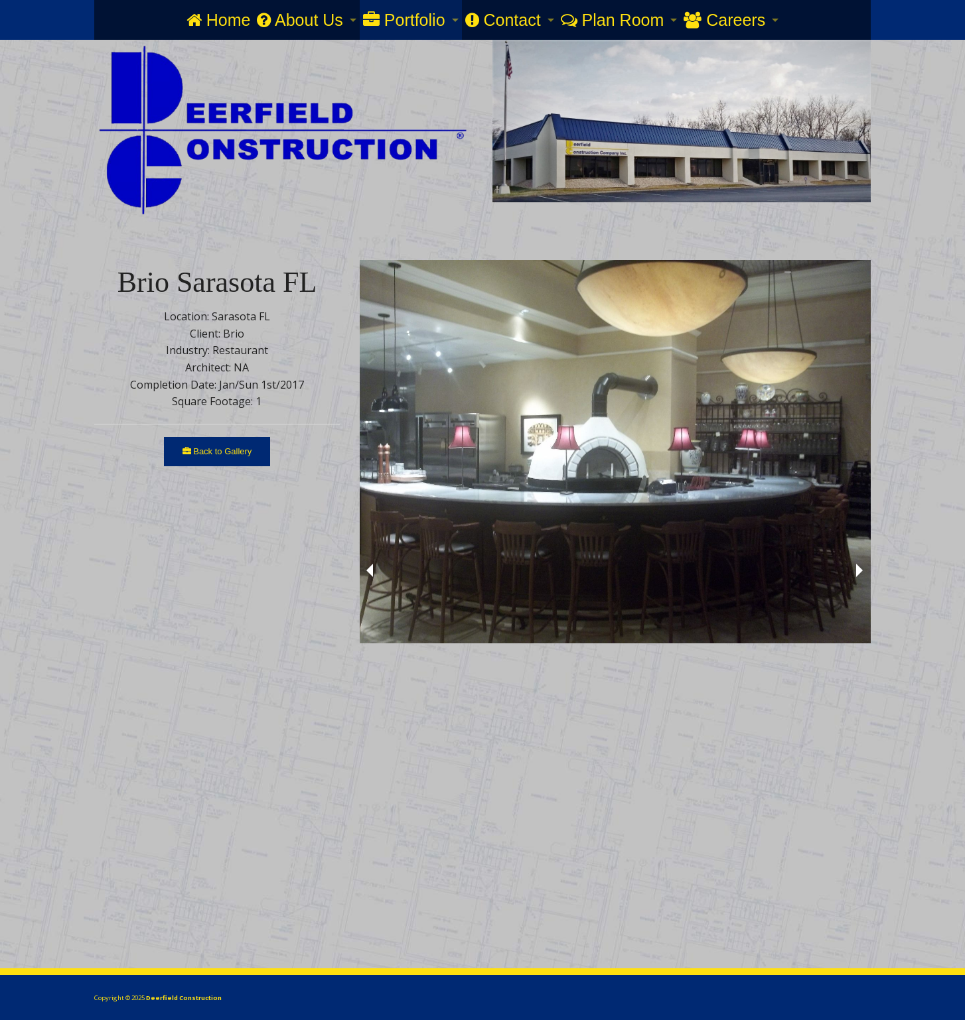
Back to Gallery (217, 451)
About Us (299, 20)
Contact (503, 20)
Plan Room (612, 20)
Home (218, 20)
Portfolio (404, 20)
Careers (724, 20)
